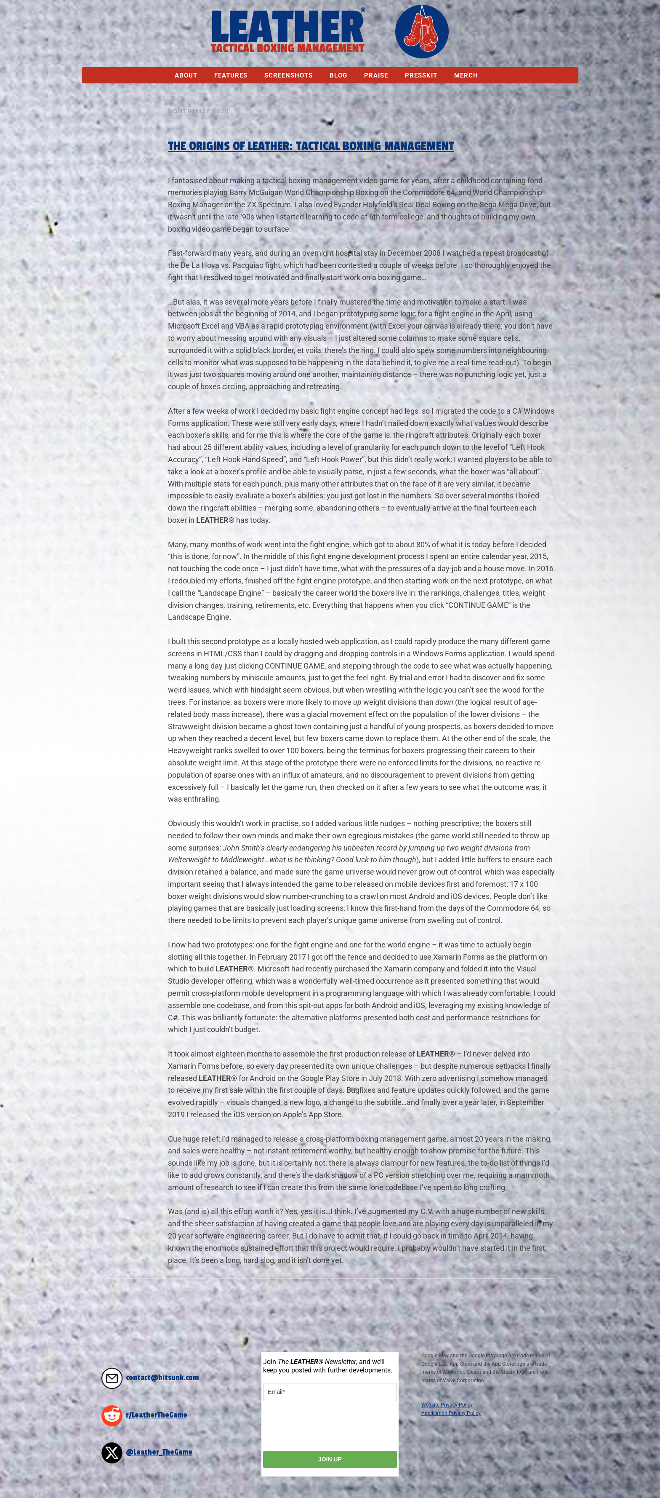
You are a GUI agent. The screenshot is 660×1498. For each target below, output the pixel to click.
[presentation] (327, 1426)
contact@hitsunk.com (162, 1378)
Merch (466, 75)
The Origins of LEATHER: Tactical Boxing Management (311, 146)
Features (231, 75)
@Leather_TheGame (159, 1452)
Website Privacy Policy (447, 1405)
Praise (376, 75)
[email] (330, 1392)
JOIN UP (330, 1459)
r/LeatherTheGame (156, 1415)
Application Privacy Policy (451, 1413)
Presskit (421, 75)
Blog (338, 75)
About (186, 75)
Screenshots (288, 75)
